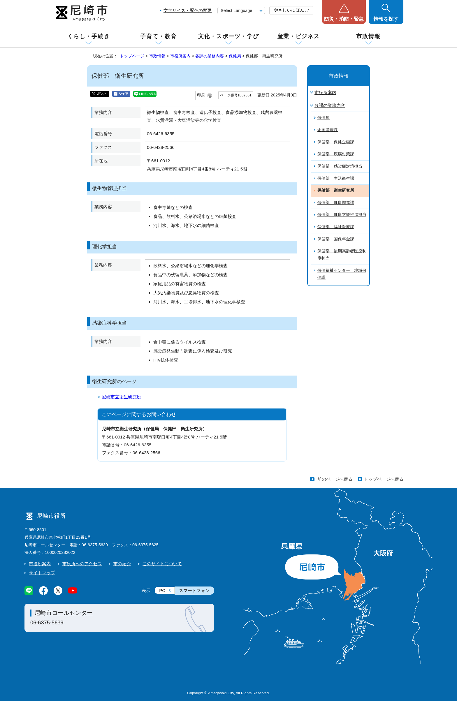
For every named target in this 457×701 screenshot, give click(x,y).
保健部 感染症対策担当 (339, 166)
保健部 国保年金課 (335, 239)
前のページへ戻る (334, 479)
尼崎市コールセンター (63, 613)
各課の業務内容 (209, 56)
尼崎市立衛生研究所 (121, 396)
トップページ (132, 56)
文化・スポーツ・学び (228, 36)
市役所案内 (180, 56)
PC (162, 590)
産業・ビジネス (298, 36)
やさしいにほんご (291, 10)
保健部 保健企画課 (335, 142)
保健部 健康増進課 (335, 202)
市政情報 (368, 36)
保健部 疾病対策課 (335, 154)
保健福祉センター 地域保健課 (341, 274)
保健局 (235, 56)
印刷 (201, 95)
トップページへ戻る (383, 479)
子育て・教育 (158, 36)
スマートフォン (194, 590)
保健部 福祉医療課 (335, 227)
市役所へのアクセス (82, 563)
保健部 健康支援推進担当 (341, 214)
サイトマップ (42, 572)
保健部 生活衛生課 (335, 178)
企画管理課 (327, 130)
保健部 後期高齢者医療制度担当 (341, 254)
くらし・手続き (88, 36)
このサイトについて (162, 563)
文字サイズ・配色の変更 (188, 10)
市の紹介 (122, 563)
